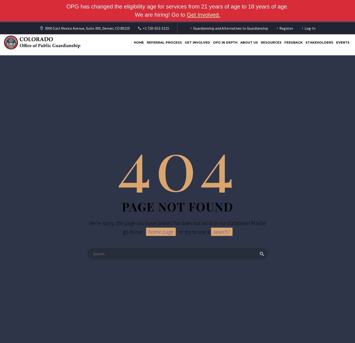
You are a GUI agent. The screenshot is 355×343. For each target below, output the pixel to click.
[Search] (177, 254)
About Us (249, 42)
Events (343, 42)
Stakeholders (319, 42)
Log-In (310, 28)
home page (160, 231)
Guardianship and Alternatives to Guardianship (230, 28)
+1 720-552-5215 (156, 28)
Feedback (293, 42)
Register (286, 28)
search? (221, 231)
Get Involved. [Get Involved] (203, 15)
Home (139, 42)
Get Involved (197, 42)
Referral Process (164, 42)
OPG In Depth (225, 42)
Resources (271, 42)
